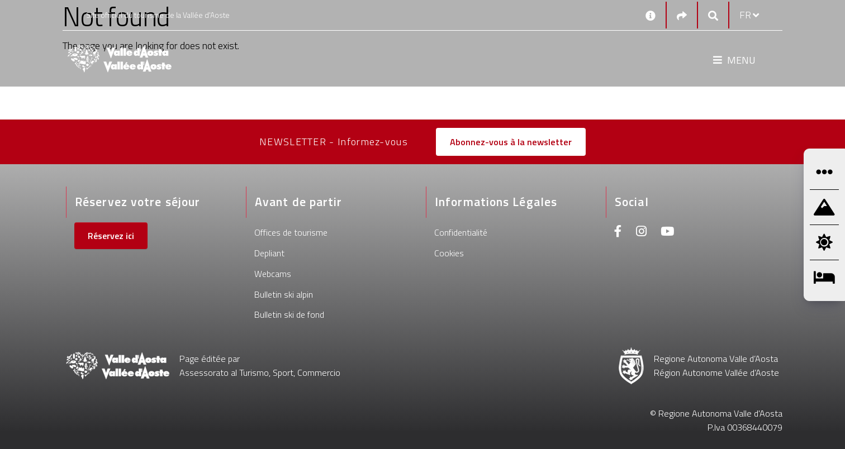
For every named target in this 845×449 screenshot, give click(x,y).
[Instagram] (641, 232)
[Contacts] (650, 15)
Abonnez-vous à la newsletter (511, 142)
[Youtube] (667, 232)
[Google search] (713, 15)
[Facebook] (618, 232)
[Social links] (682, 15)
